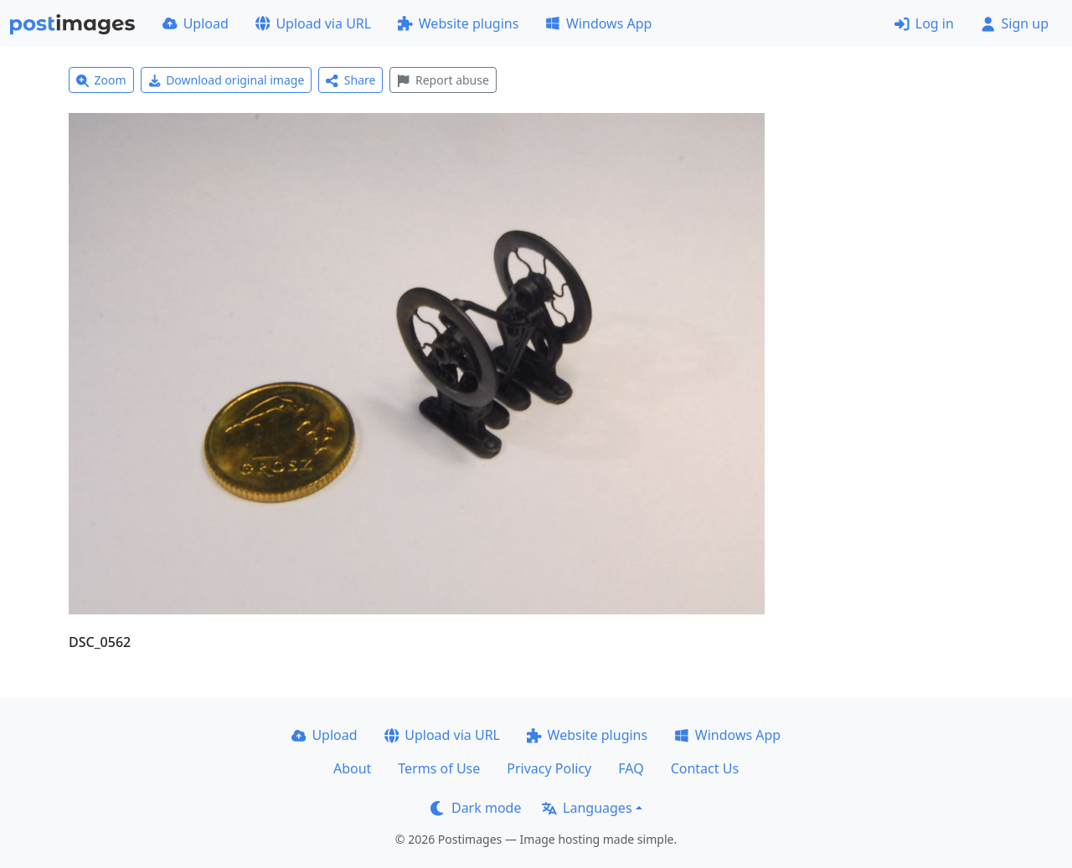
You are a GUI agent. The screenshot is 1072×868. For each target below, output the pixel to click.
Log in (924, 23)
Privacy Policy (549, 768)
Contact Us (705, 768)
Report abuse (442, 80)
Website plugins (458, 23)
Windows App (598, 23)
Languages (586, 808)
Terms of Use (439, 768)
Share (350, 80)
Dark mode (475, 808)
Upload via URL (313, 23)
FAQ (630, 768)
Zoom (101, 80)
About (352, 768)
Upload (195, 23)
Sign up (1015, 23)
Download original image (226, 80)
